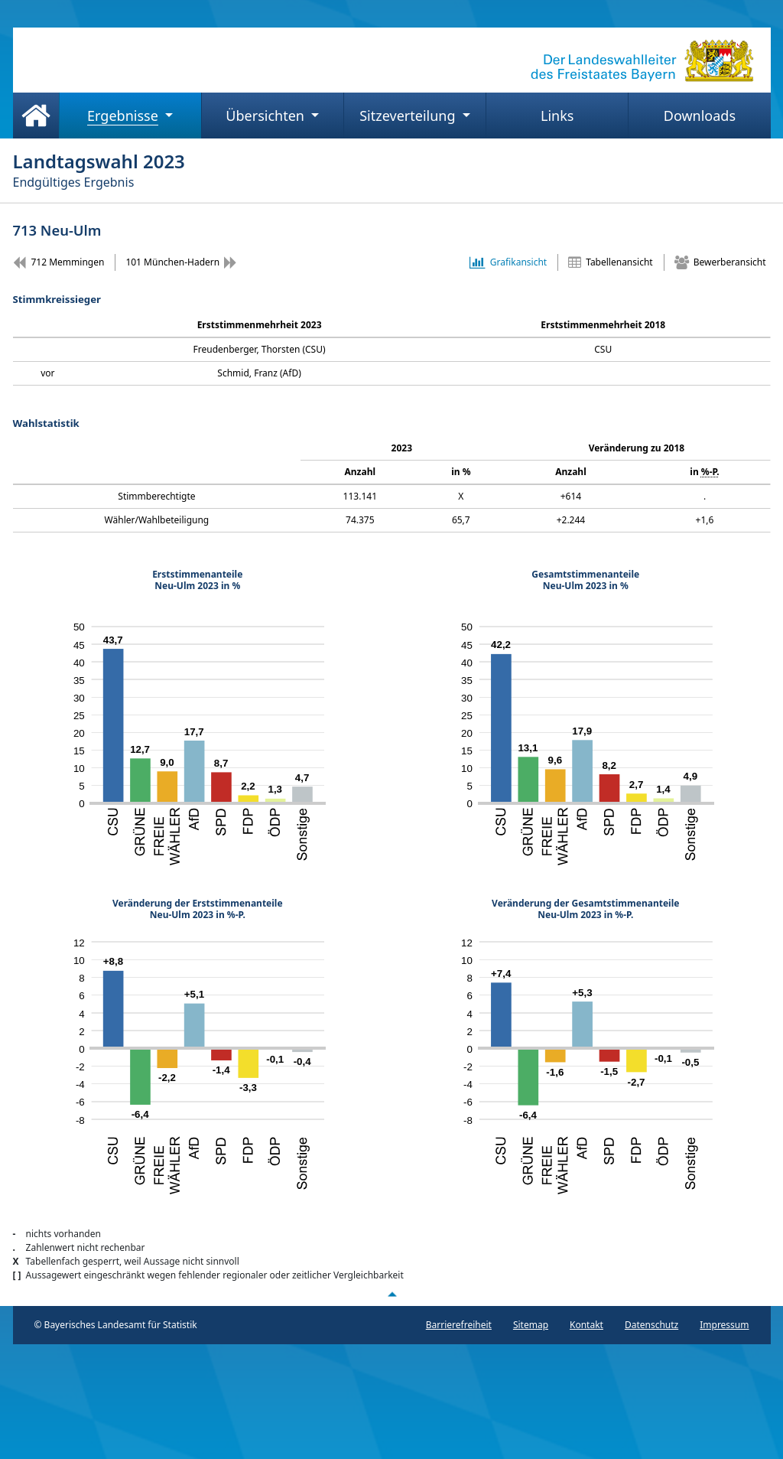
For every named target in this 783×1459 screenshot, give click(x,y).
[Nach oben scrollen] (391, 1294)
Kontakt (586, 1324)
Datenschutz (651, 1324)
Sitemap (530, 1324)
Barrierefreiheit (459, 1324)
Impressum (724, 1324)
